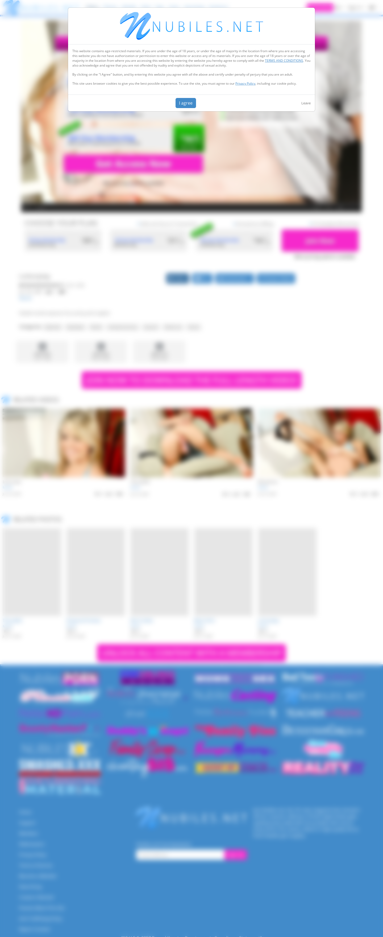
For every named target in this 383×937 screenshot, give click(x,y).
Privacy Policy (245, 83)
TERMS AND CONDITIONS (284, 60)
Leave (306, 103)
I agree (186, 103)
